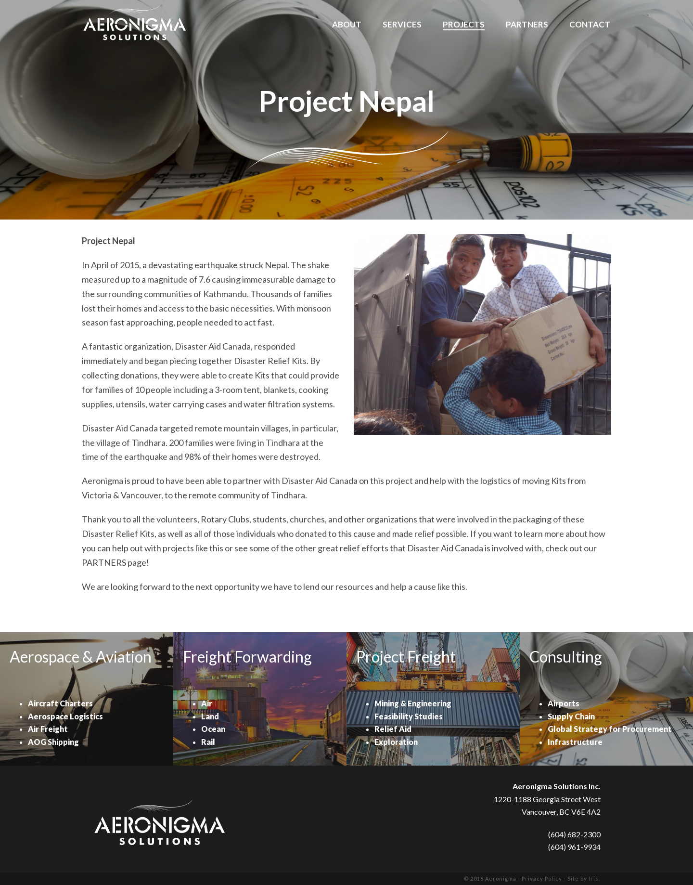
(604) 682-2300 (574, 834)
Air (206, 703)
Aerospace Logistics (65, 716)
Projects (464, 24)
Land (210, 716)
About (346, 24)
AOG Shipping (53, 741)
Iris (594, 878)
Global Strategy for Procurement (610, 728)
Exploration (396, 741)
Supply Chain (571, 716)
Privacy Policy (542, 878)
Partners (527, 24)
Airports (563, 703)
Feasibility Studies (408, 716)
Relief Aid (392, 728)
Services (402, 24)
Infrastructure (575, 741)
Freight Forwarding (247, 656)
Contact (589, 24)
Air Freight (48, 728)
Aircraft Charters (60, 703)
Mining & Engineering (412, 703)
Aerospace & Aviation (81, 656)
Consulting (565, 656)
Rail (208, 741)
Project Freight (406, 656)
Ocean (213, 728)
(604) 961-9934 (574, 846)
